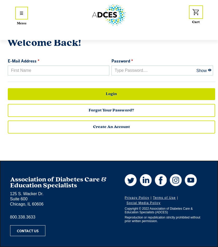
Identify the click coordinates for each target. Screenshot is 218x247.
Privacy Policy (137, 198)
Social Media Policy (143, 203)
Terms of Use (164, 198)
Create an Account (111, 127)
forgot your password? (111, 110)
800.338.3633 (23, 217)
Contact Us (28, 230)
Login (111, 94)
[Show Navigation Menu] (21, 13)
